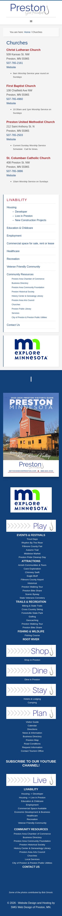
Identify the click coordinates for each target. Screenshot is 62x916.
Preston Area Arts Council (32, 852)
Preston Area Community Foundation (32, 841)
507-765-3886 (14, 171)
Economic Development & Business (32, 812)
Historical (32, 583)
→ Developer (19, 211)
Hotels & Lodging (32, 699)
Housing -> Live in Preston (32, 797)
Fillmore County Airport (32, 579)
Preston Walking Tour (32, 587)
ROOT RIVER (31, 639)
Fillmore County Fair (32, 546)
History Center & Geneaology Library (32, 848)
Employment (14, 235)
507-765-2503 (14, 135)
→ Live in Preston (22, 216)
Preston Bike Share (32, 590)
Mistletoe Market (32, 553)
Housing (12, 207)
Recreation (13, 258)
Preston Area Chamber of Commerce (32, 834)
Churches (32, 855)
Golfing (32, 616)
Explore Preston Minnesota (31, 8)
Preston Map (32, 740)
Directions (32, 729)
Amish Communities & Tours (32, 565)
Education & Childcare (20, 228)
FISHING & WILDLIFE (31, 631)
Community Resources (20, 274)
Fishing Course (32, 635)
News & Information (32, 733)
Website (11, 67)
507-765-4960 (14, 99)
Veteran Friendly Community (23, 266)
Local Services (32, 859)
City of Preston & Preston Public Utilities (32, 863)
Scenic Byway (32, 594)
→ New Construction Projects (29, 220)
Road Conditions (32, 743)
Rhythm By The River (32, 542)
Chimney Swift (32, 572)
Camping (32, 702)
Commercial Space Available (32, 808)
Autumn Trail (32, 550)
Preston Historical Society (32, 844)
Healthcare (13, 251)
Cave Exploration (32, 568)
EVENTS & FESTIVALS (31, 535)
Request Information (32, 747)
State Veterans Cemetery (32, 598)
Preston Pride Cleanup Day (32, 557)
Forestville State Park (32, 613)
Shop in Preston (32, 660)
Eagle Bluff (32, 576)
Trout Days (32, 539)
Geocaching (32, 620)
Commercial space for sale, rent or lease (30, 243)
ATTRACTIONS (31, 561)
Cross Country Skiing (32, 609)
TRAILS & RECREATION (31, 601)
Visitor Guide (32, 722)
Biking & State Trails (32, 606)
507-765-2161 (14, 63)
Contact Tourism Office (32, 751)
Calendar (32, 725)
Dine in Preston (32, 679)
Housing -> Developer (32, 794)
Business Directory (32, 736)
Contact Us (13, 324)
